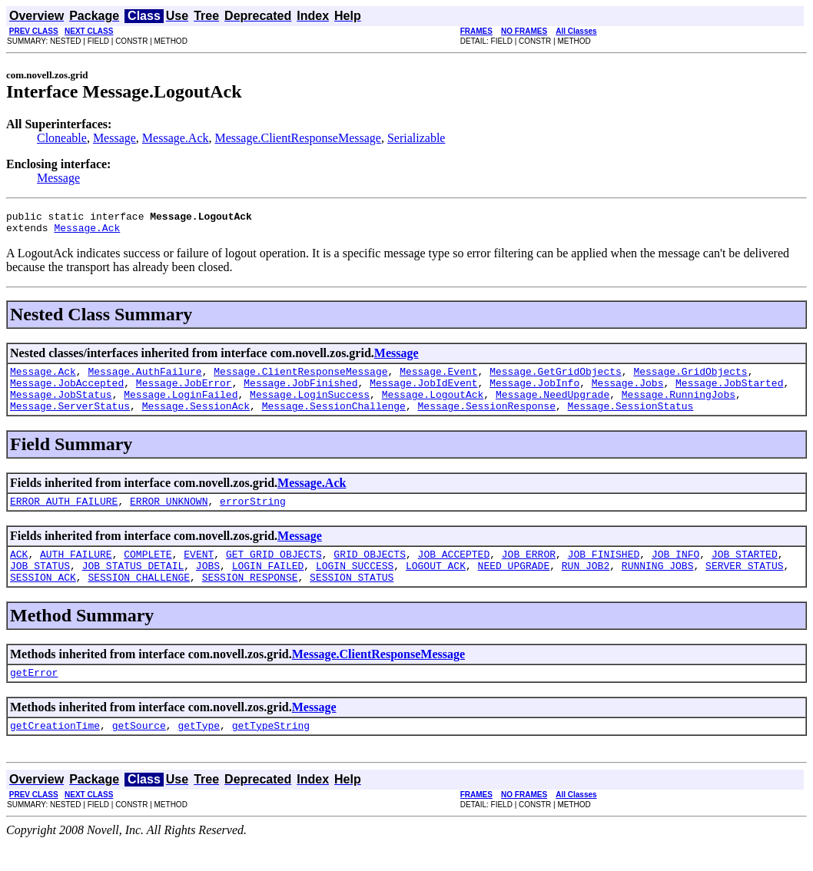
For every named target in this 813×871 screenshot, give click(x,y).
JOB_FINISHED (604, 572)
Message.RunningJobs (678, 405)
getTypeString (271, 753)
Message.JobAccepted (67, 392)
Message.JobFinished (300, 392)
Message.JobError (184, 392)
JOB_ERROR (529, 572)
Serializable (416, 137)
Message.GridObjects (690, 378)
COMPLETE (147, 572)
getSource (139, 753)
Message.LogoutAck (433, 405)
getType (199, 753)
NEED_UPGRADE (514, 586)
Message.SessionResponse (486, 419)
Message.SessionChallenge (334, 419)
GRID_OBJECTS (369, 572)
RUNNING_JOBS (658, 586)
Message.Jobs (628, 392)
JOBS (208, 586)
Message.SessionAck (196, 419)
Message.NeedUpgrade (552, 405)
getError (34, 697)
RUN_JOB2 (585, 586)
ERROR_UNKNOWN (168, 517)
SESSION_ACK (43, 600)
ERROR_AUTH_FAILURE (64, 517)
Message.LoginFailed (180, 405)
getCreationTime (55, 753)
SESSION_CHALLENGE (139, 600)
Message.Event (438, 378)
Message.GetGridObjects (555, 378)
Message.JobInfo (534, 392)
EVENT (199, 572)
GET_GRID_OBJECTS (274, 572)
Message (114, 137)
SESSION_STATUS (351, 600)
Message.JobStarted (729, 392)
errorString (253, 517)
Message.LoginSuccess (310, 405)
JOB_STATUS (40, 586)
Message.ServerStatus (70, 419)
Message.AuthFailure (144, 378)
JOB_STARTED (745, 572)
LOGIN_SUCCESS (354, 586)
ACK (19, 572)
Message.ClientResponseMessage (298, 137)
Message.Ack (175, 137)
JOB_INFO (675, 572)
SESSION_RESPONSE (250, 600)
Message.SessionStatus (630, 419)
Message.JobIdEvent (423, 392)
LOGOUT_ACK (436, 586)
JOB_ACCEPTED (454, 572)
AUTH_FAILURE (76, 572)
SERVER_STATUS (744, 586)
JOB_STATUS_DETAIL (133, 586)
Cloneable (62, 137)
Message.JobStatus (61, 405)
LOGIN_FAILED (268, 586)
